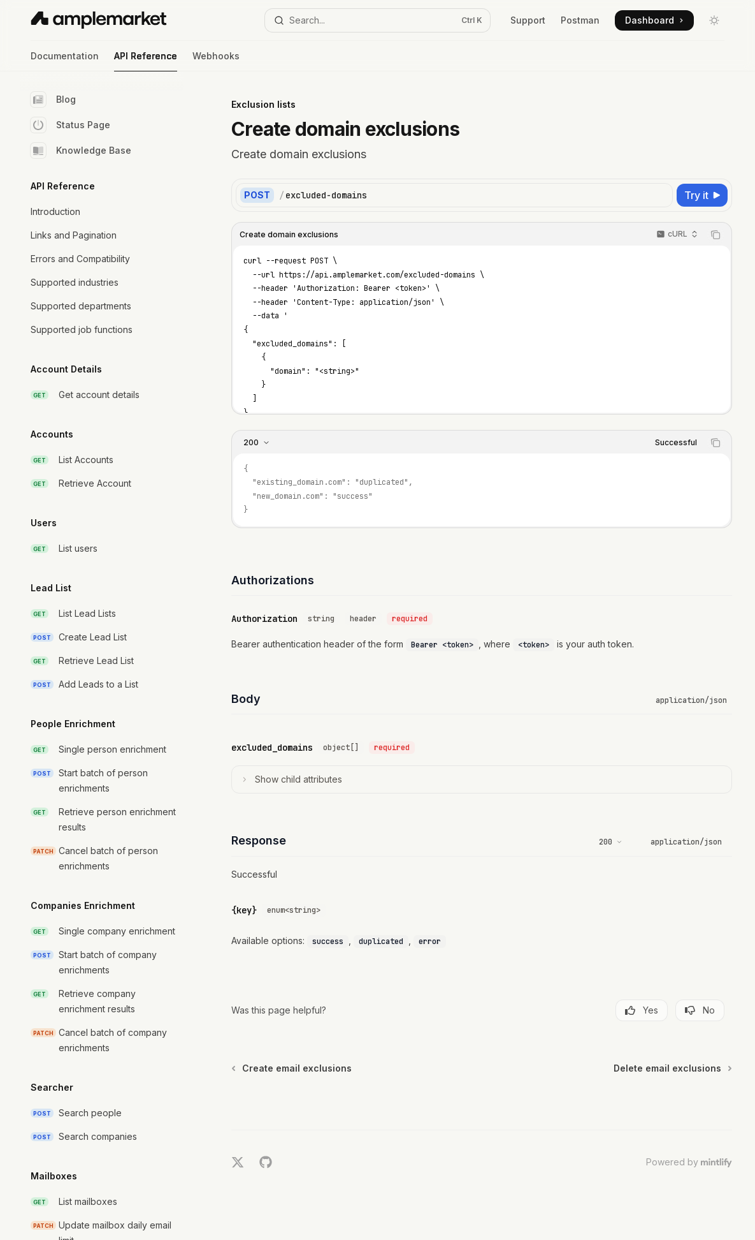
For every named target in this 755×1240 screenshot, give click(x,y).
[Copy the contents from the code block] (715, 234)
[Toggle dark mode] (714, 20)
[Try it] (702, 195)
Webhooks (216, 60)
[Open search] (377, 20)
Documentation (65, 60)
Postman (580, 20)
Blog (53, 99)
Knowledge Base (81, 150)
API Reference (145, 60)
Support (527, 20)
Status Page (70, 125)
